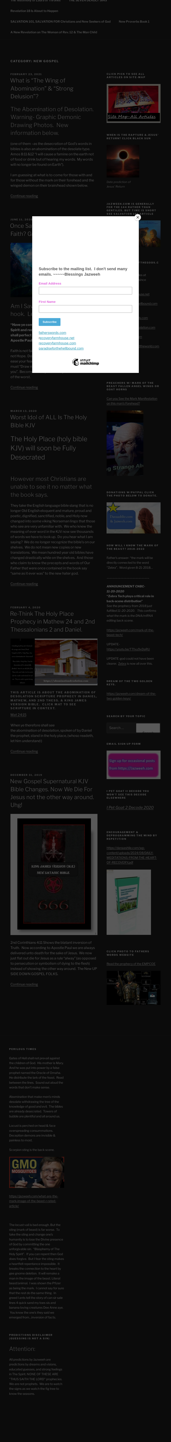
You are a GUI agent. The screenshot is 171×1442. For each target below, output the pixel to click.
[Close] (137, 217)
